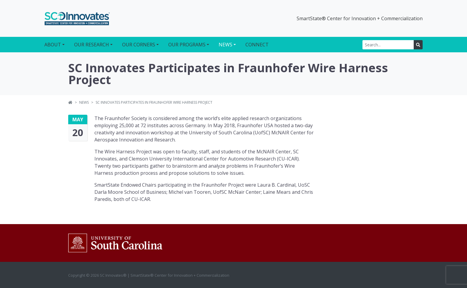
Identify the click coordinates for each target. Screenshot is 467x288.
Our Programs (187, 44)
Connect (257, 44)
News (225, 44)
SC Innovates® (77, 18)
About (52, 44)
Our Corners (138, 44)
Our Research (91, 44)
